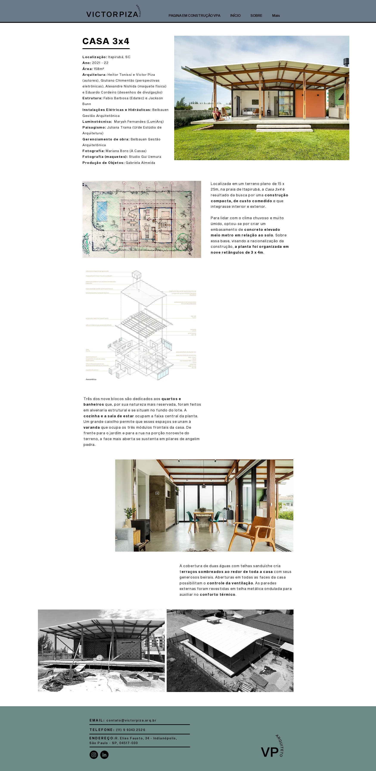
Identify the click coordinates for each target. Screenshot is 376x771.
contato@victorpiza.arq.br (131, 720)
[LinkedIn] (104, 755)
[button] (141, 219)
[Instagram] (94, 755)
